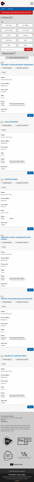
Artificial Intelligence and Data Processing (16, 299)
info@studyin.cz (4, 421)
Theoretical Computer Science (15, 356)
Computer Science (10, 179)
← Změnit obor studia (7, 17)
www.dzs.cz (3, 419)
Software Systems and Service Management (17, 65)
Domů (2, 8)
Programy (10, 8)
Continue (17, 480)
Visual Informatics (11, 122)
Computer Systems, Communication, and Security (15, 238)
